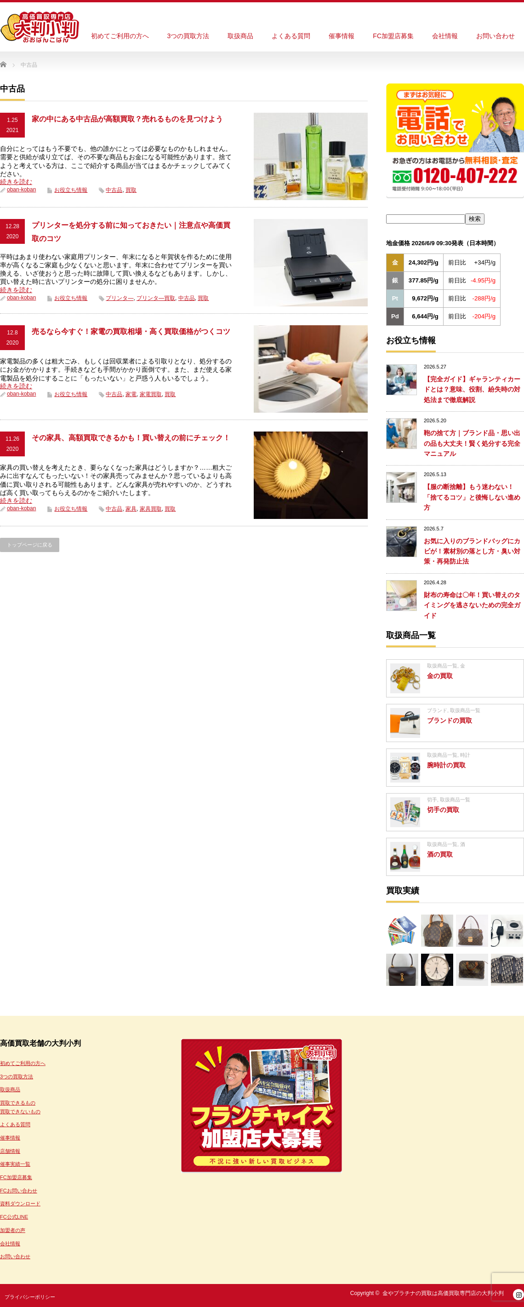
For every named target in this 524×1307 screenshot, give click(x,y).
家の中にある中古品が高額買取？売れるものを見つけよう (127, 119)
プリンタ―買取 (156, 298)
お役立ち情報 (70, 190)
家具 (131, 509)
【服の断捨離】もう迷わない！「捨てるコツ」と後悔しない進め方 (472, 497)
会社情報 (445, 36)
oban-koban (21, 189)
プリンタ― (119, 298)
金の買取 (440, 675)
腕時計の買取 (446, 765)
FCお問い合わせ (18, 1190)
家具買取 (151, 509)
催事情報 (341, 36)
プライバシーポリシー (30, 1297)
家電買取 (151, 394)
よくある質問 (291, 36)
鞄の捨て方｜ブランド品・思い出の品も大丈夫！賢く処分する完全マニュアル (472, 443)
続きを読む (16, 181)
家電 (131, 394)
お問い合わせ (495, 36)
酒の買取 (440, 854)
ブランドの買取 (449, 720)
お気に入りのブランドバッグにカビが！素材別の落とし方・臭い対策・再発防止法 (472, 551)
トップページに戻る (29, 544)
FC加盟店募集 (393, 36)
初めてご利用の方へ (120, 36)
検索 (475, 218)
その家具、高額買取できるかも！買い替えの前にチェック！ (131, 438)
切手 (432, 799)
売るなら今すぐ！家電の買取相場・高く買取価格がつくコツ (131, 331)
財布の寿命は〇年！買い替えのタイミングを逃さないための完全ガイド (472, 605)
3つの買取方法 (188, 36)
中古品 (114, 190)
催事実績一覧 (15, 1164)
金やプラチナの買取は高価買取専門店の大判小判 (443, 1293)
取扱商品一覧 (442, 665)
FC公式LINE (14, 1217)
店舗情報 (10, 1151)
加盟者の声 (12, 1230)
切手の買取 (443, 809)
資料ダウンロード (20, 1203)
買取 (131, 190)
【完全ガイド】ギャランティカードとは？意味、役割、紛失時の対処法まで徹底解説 (472, 389)
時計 (465, 755)
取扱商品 (240, 36)
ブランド (437, 710)
